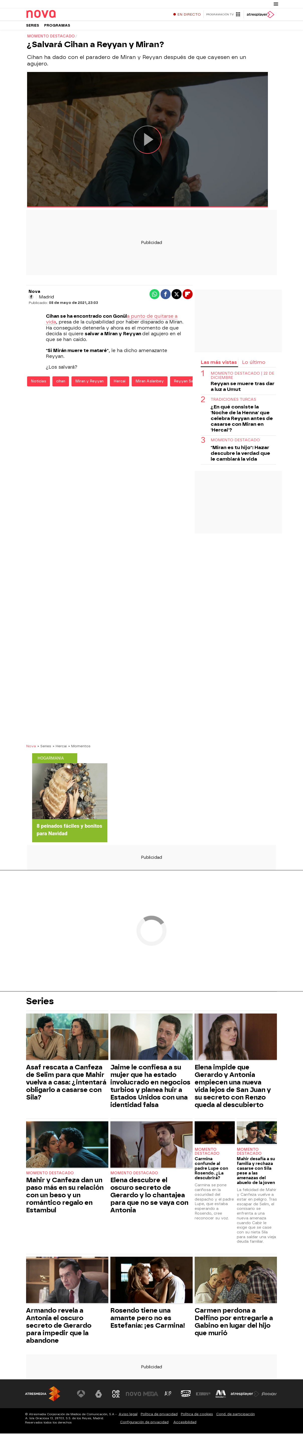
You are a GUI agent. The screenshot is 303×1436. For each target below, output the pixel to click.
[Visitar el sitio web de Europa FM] (203, 1396)
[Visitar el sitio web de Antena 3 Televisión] (81, 1396)
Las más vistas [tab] (219, 365)
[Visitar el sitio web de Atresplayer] (245, 1396)
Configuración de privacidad (144, 1424)
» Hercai (60, 748)
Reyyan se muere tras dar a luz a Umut (242, 389)
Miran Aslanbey (149, 384)
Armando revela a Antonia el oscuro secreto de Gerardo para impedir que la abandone (58, 1328)
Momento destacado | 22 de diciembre (242, 378)
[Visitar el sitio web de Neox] (115, 1396)
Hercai (119, 384)
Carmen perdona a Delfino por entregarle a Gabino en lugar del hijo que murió (234, 1324)
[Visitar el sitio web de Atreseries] (168, 1396)
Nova (31, 748)
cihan (60, 384)
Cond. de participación (235, 1416)
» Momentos (79, 748)
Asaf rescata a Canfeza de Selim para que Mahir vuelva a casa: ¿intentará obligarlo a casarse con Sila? (66, 1085)
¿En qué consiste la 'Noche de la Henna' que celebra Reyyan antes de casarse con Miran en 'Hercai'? (242, 420)
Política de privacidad (159, 1416)
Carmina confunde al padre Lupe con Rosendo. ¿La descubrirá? (211, 1171)
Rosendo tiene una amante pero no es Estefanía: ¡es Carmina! (147, 1320)
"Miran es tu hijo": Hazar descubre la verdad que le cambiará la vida (240, 455)
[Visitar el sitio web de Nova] (133, 1396)
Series (32, 27)
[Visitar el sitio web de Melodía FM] (220, 1396)
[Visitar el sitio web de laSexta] (98, 1396)
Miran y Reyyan (89, 384)
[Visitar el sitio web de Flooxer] (269, 1396)
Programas (57, 27)
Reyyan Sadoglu (188, 384)
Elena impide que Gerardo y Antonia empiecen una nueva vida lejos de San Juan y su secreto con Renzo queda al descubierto (233, 1088)
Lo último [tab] (253, 365)
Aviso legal (128, 1416)
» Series (44, 748)
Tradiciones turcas (233, 402)
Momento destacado (235, 443)
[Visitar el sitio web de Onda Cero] (185, 1396)
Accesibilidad (184, 1424)
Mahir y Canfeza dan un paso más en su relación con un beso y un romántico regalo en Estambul (65, 1197)
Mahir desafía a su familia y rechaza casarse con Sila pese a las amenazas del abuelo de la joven (256, 1173)
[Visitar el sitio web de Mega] (151, 1396)
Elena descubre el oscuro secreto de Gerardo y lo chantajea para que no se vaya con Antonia (149, 1197)
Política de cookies (197, 1416)
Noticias (38, 384)
